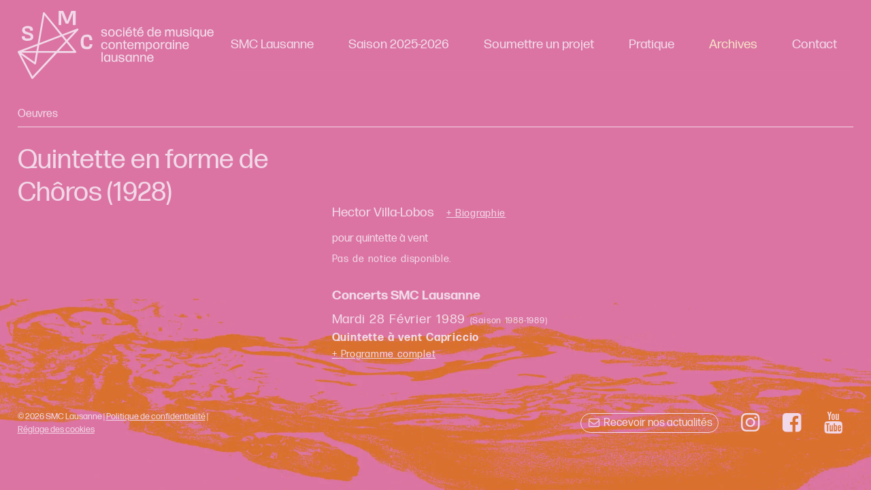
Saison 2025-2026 (398, 44)
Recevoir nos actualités (649, 422)
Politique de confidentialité (156, 416)
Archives (733, 44)
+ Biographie (476, 213)
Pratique (651, 44)
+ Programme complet (384, 354)
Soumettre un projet (539, 44)
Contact (814, 44)
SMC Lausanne (272, 44)
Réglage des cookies (56, 429)
